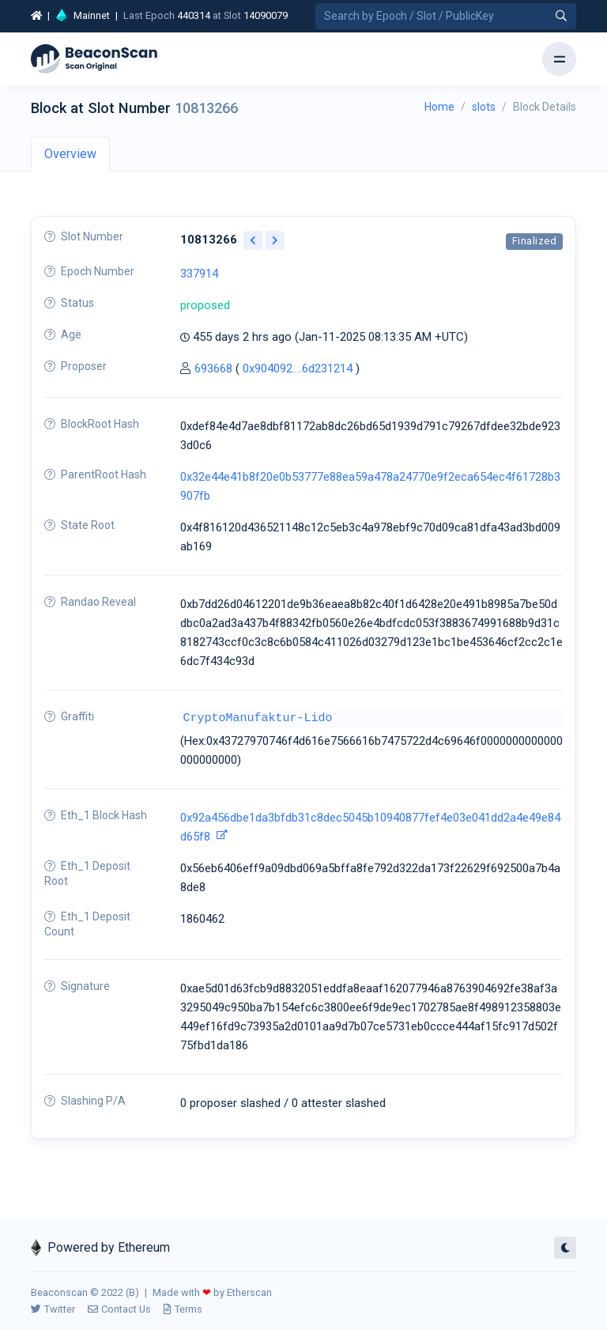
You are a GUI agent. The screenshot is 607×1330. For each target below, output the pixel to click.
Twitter (53, 1309)
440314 (193, 15)
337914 (199, 273)
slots (484, 106)
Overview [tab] (70, 153)
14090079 (265, 15)
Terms (183, 1309)
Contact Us (119, 1309)
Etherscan (249, 1292)
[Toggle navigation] (559, 59)
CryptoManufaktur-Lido (258, 718)
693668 (213, 368)
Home (439, 106)
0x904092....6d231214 (298, 368)
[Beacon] (94, 59)
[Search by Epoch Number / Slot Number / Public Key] (445, 16)
